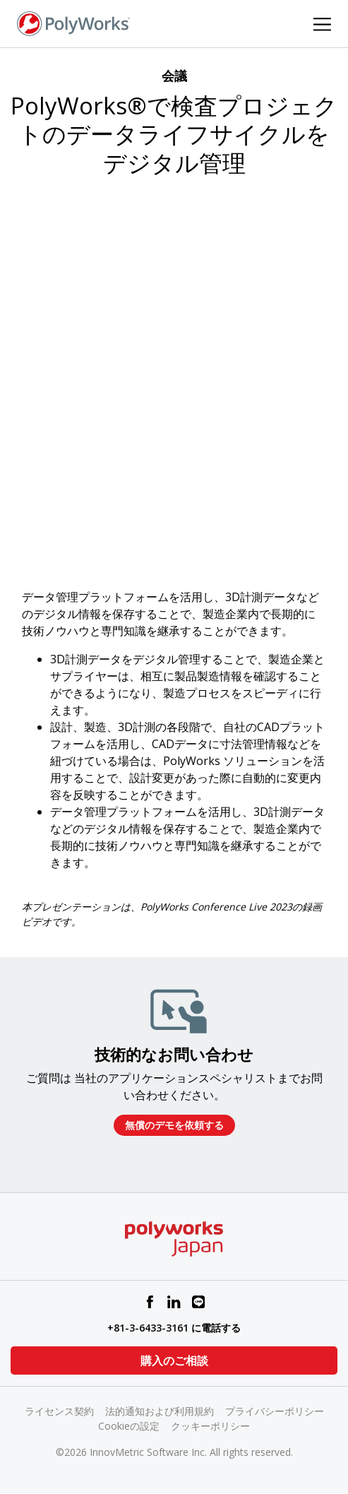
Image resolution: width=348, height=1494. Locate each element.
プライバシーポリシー (274, 1411)
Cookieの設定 (129, 1426)
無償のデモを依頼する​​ (174, 1125)
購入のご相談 (174, 1360)
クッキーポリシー (210, 1426)
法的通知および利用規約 (159, 1411)
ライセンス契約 (59, 1411)
